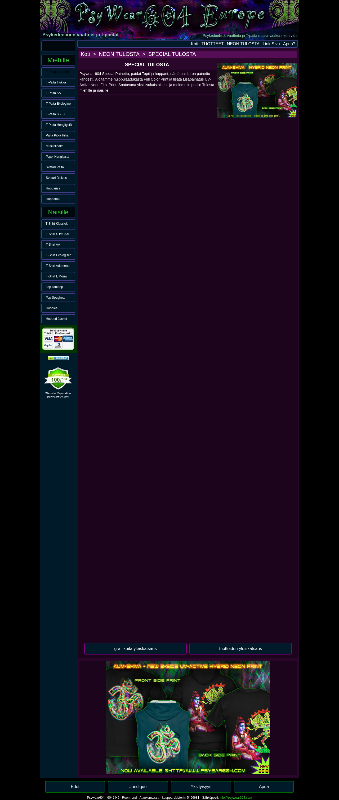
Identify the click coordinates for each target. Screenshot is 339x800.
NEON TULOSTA (243, 44)
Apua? (289, 44)
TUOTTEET (212, 44)
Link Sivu (271, 44)
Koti (194, 44)
